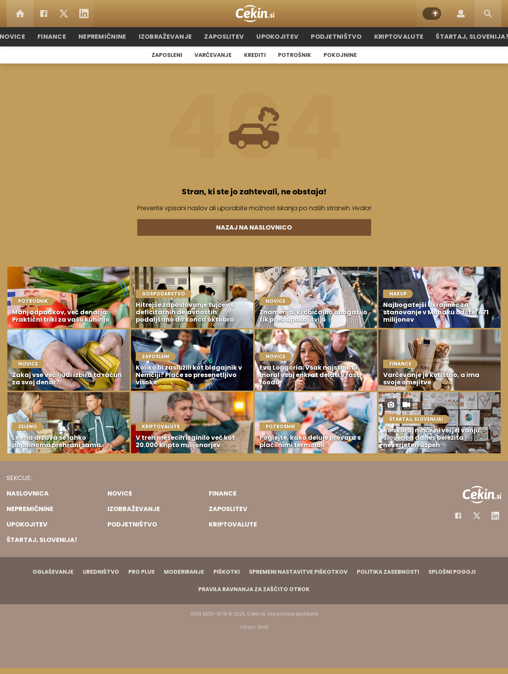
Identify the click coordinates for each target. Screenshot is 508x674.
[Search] (487, 13)
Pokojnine (340, 55)
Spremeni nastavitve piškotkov (298, 572)
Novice (29, 37)
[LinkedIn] (84, 13)
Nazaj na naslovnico (254, 227)
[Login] (460, 13)
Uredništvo (101, 572)
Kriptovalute (390, 37)
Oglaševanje (52, 572)
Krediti (255, 55)
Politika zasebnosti (388, 572)
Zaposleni (167, 55)
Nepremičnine (114, 37)
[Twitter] (64, 13)
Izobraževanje (173, 37)
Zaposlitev (228, 37)
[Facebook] (44, 13)
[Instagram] (495, 515)
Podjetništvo (332, 37)
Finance (66, 37)
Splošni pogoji (452, 572)
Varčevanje (213, 55)
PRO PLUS (141, 572)
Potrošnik (294, 55)
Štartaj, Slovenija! (457, 37)
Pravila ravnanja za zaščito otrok (254, 589)
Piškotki (226, 572)
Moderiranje (184, 572)
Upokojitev (278, 37)
